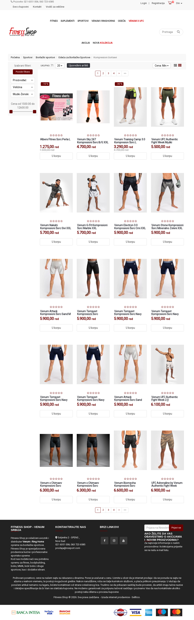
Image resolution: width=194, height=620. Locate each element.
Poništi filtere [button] (23, 71)
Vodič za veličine (55, 6)
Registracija (158, 3)
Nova (103, 42)
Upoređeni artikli (78, 65)
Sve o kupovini (21, 6)
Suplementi (67, 20)
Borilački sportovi (45, 57)
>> (125, 73)
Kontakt (37, 6)
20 (59, 65)
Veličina (23, 87)
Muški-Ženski (23, 94)
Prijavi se (176, 527)
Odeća (122, 20)
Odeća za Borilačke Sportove (74, 57)
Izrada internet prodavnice (115, 597)
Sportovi (82, 20)
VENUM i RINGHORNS (103, 20)
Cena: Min (162, 65)
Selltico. (136, 597)
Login (144, 3)
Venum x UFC (136, 20)
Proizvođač (23, 80)
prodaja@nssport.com (67, 548)
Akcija (85, 42)
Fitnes (54, 20)
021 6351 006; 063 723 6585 (70, 544)
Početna (15, 57)
